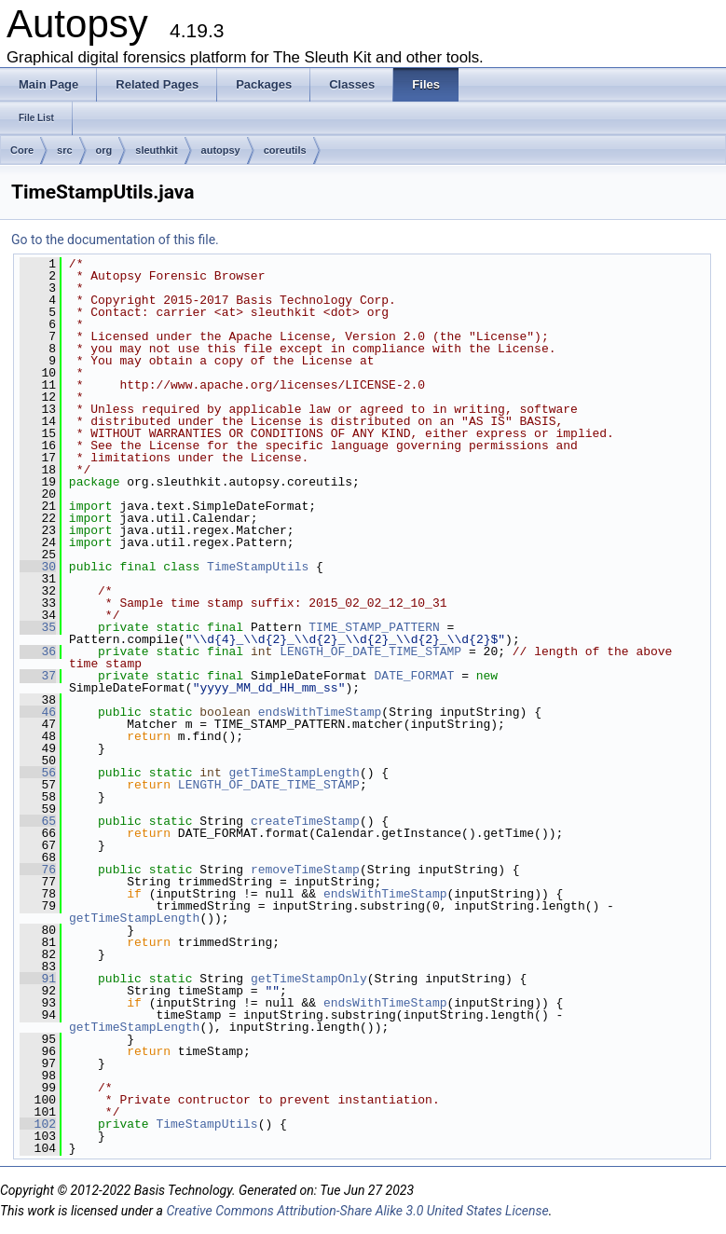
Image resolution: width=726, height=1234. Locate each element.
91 (38, 978)
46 (38, 712)
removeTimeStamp (305, 869)
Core (22, 150)
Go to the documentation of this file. (115, 239)
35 (38, 627)
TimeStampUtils (257, 566)
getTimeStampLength (294, 772)
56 (38, 772)
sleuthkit (156, 150)
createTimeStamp (305, 821)
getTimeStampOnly (309, 978)
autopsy (220, 150)
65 (38, 821)
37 (38, 675)
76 (38, 869)
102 (38, 1124)
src (65, 150)
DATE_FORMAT (415, 675)
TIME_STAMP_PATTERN (373, 627)
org (104, 150)
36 (38, 651)
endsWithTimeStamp (320, 712)
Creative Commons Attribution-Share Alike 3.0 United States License (357, 1210)
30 (38, 566)
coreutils (285, 150)
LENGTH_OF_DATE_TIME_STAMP (370, 651)
